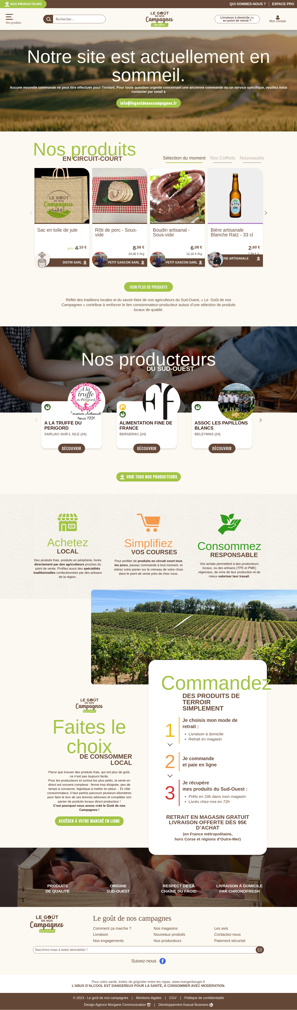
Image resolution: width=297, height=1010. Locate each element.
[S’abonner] (260, 950)
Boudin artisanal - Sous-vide (171, 232)
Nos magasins (166, 928)
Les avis (221, 928)
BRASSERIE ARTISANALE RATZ (230, 260)
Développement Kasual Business (185, 1005)
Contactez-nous (227, 935)
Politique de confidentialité (204, 998)
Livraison (100, 935)
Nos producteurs (28, 4)
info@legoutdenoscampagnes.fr (148, 103)
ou (237, 19)
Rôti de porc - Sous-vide (116, 232)
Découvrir (71, 448)
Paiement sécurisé (229, 941)
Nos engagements (108, 941)
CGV (173, 998)
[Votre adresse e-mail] (144, 950)
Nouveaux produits (169, 935)
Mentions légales (149, 998)
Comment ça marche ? (112, 928)
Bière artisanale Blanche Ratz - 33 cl (232, 232)
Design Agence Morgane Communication (117, 1005)
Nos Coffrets (222, 158)
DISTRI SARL (72, 262)
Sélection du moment (184, 158)
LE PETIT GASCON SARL (121, 262)
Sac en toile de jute (57, 230)
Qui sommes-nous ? (248, 4)
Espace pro (283, 4)
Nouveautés (252, 158)
